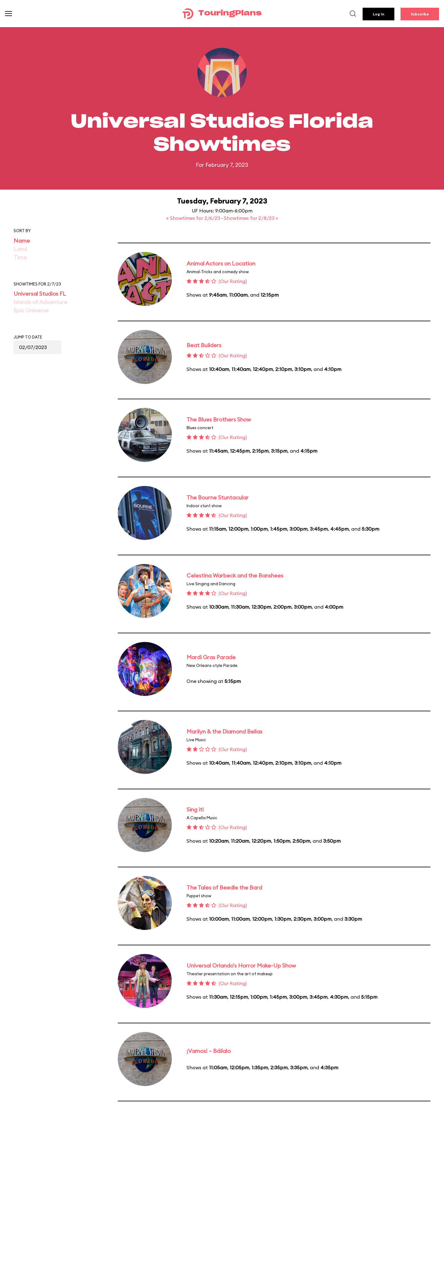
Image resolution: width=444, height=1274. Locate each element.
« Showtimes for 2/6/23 (193, 218)
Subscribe (420, 14)
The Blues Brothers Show (219, 419)
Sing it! (195, 809)
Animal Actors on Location (221, 263)
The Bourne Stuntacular (218, 497)
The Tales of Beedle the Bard (224, 887)
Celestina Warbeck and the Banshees (235, 575)
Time (20, 257)
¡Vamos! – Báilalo (209, 1050)
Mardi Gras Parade (211, 657)
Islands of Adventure (40, 302)
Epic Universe (31, 310)
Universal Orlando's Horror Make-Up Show (241, 965)
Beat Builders (204, 345)
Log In (378, 14)
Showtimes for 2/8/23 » (251, 218)
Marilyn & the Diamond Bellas (224, 731)
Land (20, 249)
